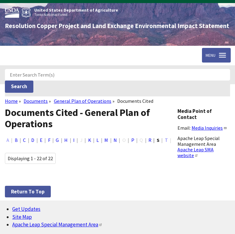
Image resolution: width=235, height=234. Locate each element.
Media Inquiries (209, 128)
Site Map (22, 217)
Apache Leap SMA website (195, 152)
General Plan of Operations (82, 101)
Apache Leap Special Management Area (57, 224)
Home (11, 101)
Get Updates (26, 209)
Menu (210, 55)
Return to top (28, 191)
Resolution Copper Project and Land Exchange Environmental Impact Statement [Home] (117, 26)
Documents (36, 101)
